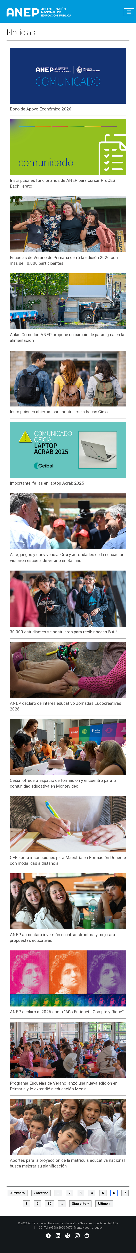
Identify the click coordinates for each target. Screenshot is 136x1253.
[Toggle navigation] (129, 12)
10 (49, 1204)
